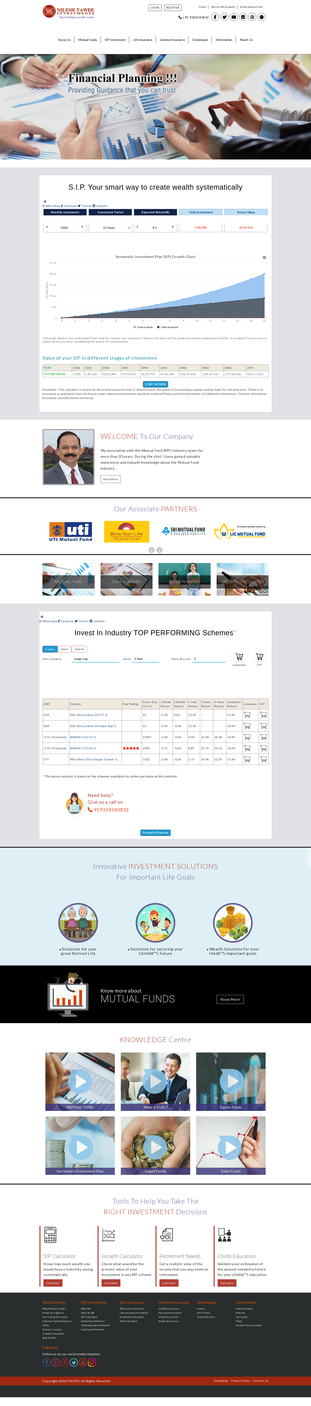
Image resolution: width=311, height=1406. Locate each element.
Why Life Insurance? (132, 1309)
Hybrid (79, 649)
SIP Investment (115, 40)
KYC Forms (204, 1313)
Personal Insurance (170, 1313)
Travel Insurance (168, 1317)
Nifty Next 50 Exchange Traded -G (94, 759)
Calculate (53, 1283)
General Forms (206, 1317)
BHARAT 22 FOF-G (83, 748)
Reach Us (246, 40)
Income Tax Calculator (249, 1326)
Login (155, 7)
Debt (64, 649)
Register (172, 7)
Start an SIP (87, 1313)
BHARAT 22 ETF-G (83, 737)
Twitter (85, 206)
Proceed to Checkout (155, 833)
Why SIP (86, 1309)
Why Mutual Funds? (54, 1309)
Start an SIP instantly (223, 6)
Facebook (69, 206)
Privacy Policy (240, 1381)
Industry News (244, 1309)
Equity (50, 649)
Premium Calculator (132, 1317)
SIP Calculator (89, 1317)
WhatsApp (51, 206)
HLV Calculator (129, 1321)
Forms (201, 1309)
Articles (240, 1313)
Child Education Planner (95, 1326)
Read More (110, 479)
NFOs (45, 1326)
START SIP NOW (155, 384)
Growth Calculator (53, 1334)
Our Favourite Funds (54, 1317)
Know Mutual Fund (251, 6)
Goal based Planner (92, 1330)
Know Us (64, 40)
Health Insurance (168, 1309)
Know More (230, 1000)
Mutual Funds (87, 40)
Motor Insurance (168, 1321)
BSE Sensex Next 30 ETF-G (89, 715)
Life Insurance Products (134, 1313)
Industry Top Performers (57, 1321)
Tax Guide (242, 1317)
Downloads (200, 40)
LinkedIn (100, 206)
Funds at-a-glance (53, 1313)
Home (202, 6)
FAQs (239, 1321)
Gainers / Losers (52, 1330)
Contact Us (261, 1381)
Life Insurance (142, 40)
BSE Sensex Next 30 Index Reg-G (93, 726)
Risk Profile (49, 1338)
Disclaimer (221, 1381)
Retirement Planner (93, 1321)
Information (224, 40)
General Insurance (172, 40)
